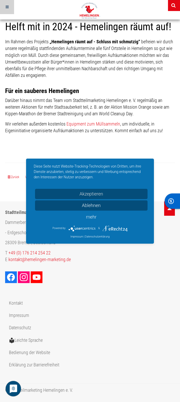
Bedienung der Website (29, 352)
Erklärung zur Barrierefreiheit (34, 364)
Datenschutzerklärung (97, 236)
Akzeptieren (91, 194)
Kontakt (16, 303)
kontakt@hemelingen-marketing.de (39, 259)
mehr (91, 217)
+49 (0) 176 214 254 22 (29, 252)
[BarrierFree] (172, 201)
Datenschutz (20, 327)
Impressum (19, 315)
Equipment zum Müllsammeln (93, 124)
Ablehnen (91, 205)
